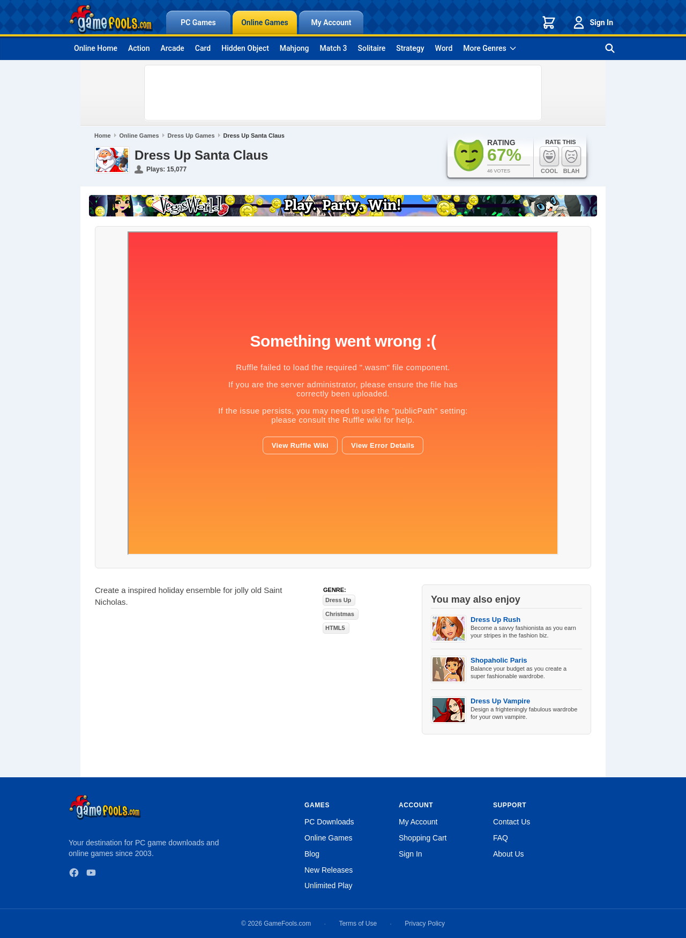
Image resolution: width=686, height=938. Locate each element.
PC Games (198, 22)
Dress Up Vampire (500, 701)
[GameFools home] (111, 19)
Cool (549, 160)
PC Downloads (329, 821)
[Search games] (609, 48)
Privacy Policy (425, 923)
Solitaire (372, 48)
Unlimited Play (328, 885)
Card (203, 48)
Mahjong (294, 48)
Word (444, 48)
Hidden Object (245, 48)
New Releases (328, 870)
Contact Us (511, 821)
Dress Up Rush (495, 620)
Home (102, 135)
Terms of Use (358, 923)
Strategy (410, 48)
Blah (571, 160)
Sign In (592, 22)
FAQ (500, 838)
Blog (311, 854)
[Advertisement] (343, 93)
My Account (331, 22)
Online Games (264, 22)
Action (139, 48)
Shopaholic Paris (499, 660)
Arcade (172, 48)
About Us (508, 854)
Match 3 (333, 48)
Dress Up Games (191, 135)
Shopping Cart (423, 838)
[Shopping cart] (549, 22)
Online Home (95, 48)
